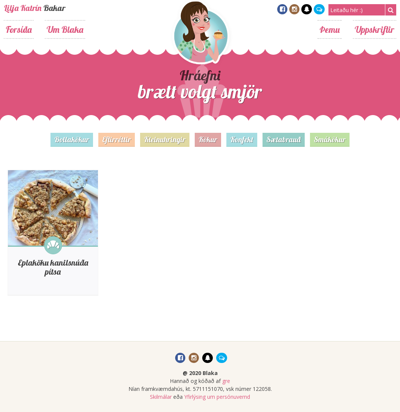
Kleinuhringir (165, 139)
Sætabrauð (283, 139)
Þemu (329, 29)
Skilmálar (161, 396)
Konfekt (241, 139)
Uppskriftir (374, 29)
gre (226, 380)
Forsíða (19, 29)
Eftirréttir (116, 139)
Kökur (207, 139)
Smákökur (330, 139)
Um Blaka (65, 29)
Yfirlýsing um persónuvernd (217, 396)
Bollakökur (71, 139)
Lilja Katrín (22, 8)
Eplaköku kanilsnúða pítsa (53, 267)
